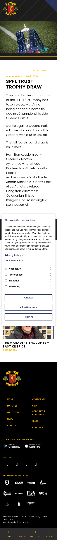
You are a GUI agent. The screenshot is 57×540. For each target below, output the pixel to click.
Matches (12, 405)
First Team (13, 412)
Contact (37, 427)
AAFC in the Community (39, 413)
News (10, 418)
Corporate (38, 399)
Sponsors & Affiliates (15, 475)
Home (10, 399)
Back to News (42, 70)
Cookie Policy (14, 260)
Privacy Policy (34, 516)
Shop (35, 405)
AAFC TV (11, 425)
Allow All (28, 297)
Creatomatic (23, 522)
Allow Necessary (28, 307)
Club (35, 420)
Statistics (12, 280)
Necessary (13, 268)
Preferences (14, 274)
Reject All (28, 317)
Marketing (12, 286)
